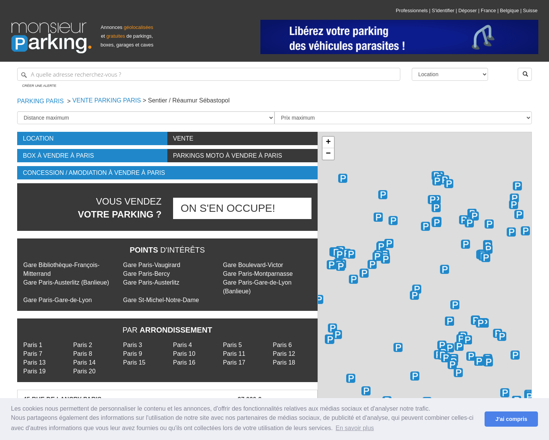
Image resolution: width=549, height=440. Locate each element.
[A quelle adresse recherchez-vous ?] (209, 74)
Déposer (467, 10)
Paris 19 (34, 371)
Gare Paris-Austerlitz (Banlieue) (66, 282)
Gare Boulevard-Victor (253, 265)
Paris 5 (232, 345)
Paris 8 (82, 353)
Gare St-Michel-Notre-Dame (161, 300)
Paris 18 (284, 362)
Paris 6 (282, 345)
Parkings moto (227, 155)
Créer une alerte (39, 86)
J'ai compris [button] (511, 419)
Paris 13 (34, 362)
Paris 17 (234, 362)
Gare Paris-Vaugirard (151, 265)
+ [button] (328, 142)
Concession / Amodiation (94, 173)
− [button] (328, 154)
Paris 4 (182, 345)
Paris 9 (132, 353)
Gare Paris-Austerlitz (151, 282)
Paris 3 (132, 345)
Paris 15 (134, 362)
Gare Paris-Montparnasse (258, 273)
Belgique (509, 10)
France (488, 10)
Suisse (530, 10)
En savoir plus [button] (355, 428)
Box (58, 155)
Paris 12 (284, 353)
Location (38, 138)
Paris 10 (184, 353)
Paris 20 (84, 371)
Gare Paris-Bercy (146, 273)
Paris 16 (184, 362)
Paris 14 (84, 362)
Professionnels (412, 10)
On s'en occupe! (228, 208)
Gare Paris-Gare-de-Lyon (57, 300)
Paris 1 (32, 345)
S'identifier (443, 10)
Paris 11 (234, 353)
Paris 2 (82, 345)
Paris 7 (32, 353)
